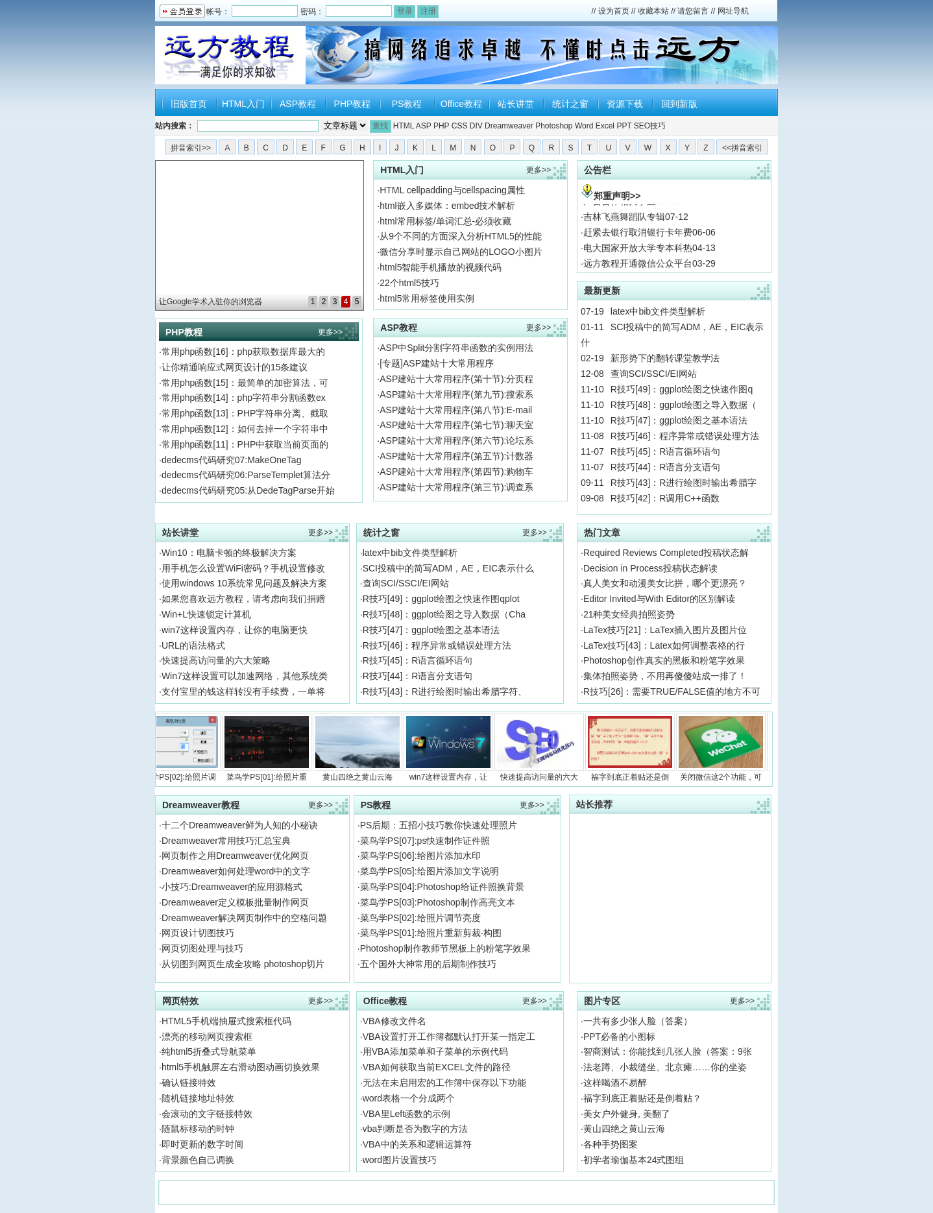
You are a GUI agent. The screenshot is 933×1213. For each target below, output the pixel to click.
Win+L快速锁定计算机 (206, 614)
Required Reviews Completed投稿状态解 (666, 552)
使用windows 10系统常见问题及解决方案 (244, 583)
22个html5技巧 (409, 283)
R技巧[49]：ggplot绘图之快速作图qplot (441, 599)
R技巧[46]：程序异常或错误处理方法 (685, 436)
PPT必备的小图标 (619, 1036)
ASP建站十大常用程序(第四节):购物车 (456, 471)
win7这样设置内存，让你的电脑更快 (235, 630)
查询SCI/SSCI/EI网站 (654, 373)
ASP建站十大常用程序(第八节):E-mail (456, 410)
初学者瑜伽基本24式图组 (634, 1160)
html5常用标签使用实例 (427, 298)
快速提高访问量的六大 (545, 748)
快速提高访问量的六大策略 (216, 660)
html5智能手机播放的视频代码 (441, 267)
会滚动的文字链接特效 (207, 1114)
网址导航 (733, 11)
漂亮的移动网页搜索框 (207, 1036)
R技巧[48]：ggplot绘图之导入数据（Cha (444, 614)
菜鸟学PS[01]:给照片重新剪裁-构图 (431, 933)
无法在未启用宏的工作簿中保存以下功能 (444, 1082)
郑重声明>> (617, 196)
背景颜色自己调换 (198, 1160)
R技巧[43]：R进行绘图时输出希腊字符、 (445, 691)
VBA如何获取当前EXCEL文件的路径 (437, 1067)
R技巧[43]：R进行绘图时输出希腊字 (684, 482)
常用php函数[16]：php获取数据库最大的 (243, 351)
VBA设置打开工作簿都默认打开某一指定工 (449, 1036)
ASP (423, 125)
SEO (642, 125)
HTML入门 (243, 104)
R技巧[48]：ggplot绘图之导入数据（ (684, 405)
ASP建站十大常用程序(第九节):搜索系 (456, 394)
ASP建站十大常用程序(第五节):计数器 (456, 456)
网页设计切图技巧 (198, 933)
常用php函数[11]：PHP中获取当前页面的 (245, 444)
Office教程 (461, 104)
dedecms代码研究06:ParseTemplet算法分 (246, 475)
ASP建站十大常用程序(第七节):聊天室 (456, 425)
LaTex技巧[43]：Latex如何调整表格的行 (664, 645)
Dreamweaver (509, 125)
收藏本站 (653, 11)
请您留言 (693, 11)
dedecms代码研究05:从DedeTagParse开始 (248, 490)
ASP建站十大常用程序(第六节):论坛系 (456, 440)
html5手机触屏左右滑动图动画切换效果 (241, 1067)
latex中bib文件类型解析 (658, 311)
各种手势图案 (610, 1144)
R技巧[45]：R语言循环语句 (666, 451)
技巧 (658, 125)
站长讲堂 (516, 104)
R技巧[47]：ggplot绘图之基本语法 (679, 420)
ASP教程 (298, 104)
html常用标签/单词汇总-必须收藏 (445, 221)
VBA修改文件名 (394, 1021)
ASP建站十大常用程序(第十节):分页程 (456, 379)
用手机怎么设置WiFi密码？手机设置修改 (243, 568)
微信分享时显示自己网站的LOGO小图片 (461, 251)
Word (584, 125)
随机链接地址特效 (198, 1098)
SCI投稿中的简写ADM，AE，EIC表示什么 (448, 568)
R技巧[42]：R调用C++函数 (665, 498)
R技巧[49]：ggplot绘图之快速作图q (682, 389)
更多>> (330, 332)
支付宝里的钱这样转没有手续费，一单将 (243, 691)
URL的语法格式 (193, 645)
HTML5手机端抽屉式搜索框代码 (226, 1021)
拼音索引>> (191, 147)
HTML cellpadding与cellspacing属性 (452, 190)
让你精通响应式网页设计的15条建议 (235, 367)
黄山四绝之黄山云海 (363, 748)
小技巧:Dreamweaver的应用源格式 (232, 887)
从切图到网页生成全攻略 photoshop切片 (243, 964)
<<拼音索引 (742, 147)
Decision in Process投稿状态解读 (650, 568)
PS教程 (407, 104)
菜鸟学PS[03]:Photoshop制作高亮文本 (437, 902)
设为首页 (613, 11)
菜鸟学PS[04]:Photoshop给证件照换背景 (442, 887)
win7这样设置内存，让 (454, 748)
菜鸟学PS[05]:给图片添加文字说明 (429, 871)
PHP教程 (352, 104)
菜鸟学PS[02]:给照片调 (181, 748)
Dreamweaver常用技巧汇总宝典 (226, 840)
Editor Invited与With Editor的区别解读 (659, 599)
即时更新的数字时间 (202, 1144)
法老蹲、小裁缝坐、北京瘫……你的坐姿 (665, 1067)
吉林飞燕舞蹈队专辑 (624, 223)
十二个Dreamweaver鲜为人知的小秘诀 (240, 825)
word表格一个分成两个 (409, 1098)
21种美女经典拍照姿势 (629, 614)
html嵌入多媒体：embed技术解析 (447, 205)
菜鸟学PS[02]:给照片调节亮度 (420, 918)
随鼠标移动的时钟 (198, 1128)
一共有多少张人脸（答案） (637, 1021)
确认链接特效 (189, 1082)
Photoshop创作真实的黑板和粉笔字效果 (664, 660)
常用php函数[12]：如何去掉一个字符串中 (245, 429)
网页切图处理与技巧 (202, 948)
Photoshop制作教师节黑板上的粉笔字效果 (445, 948)
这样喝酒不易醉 (615, 1082)
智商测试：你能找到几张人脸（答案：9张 (667, 1051)
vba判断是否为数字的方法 (415, 1128)
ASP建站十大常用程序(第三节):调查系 (456, 487)
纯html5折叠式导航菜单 (209, 1051)
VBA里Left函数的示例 (406, 1114)
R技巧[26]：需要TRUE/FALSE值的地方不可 (671, 691)
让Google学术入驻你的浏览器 (210, 301)
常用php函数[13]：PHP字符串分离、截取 (245, 413)
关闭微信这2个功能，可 (726, 748)
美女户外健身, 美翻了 (626, 1114)
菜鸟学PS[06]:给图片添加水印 (420, 855)
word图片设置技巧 (400, 1160)
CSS (460, 125)
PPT (623, 125)
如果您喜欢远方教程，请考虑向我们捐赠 (243, 599)
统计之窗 (570, 104)
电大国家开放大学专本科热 (637, 254)
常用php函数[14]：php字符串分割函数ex (244, 397)
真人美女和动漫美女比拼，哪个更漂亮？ (665, 583)
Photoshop (553, 125)
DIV (476, 125)
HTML (403, 125)
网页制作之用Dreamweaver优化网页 (235, 855)
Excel (605, 125)
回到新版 (679, 104)
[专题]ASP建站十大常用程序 (437, 363)
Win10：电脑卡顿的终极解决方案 (229, 552)
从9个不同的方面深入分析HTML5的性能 (461, 236)
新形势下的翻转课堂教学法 (665, 358)
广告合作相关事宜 (619, 207)
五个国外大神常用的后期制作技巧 (428, 964)
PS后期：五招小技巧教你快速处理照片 (439, 825)
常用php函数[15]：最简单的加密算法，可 (245, 383)
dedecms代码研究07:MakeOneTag (232, 460)
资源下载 (625, 104)
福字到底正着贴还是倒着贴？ (642, 1098)
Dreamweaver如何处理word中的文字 (236, 871)
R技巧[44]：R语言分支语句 (666, 467)
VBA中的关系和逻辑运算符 (417, 1144)
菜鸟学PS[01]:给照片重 (272, 748)
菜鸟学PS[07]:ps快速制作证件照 (425, 840)
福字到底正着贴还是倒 (636, 748)
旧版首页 (189, 104)
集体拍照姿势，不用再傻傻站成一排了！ (665, 676)
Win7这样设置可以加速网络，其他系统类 (245, 676)
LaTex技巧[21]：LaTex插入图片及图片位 (665, 630)
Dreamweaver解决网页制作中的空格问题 (244, 918)
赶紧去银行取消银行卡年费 (637, 239)
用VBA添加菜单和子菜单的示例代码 (435, 1051)
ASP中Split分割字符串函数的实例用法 (456, 347)
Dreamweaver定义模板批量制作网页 (235, 902)
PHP (441, 125)
